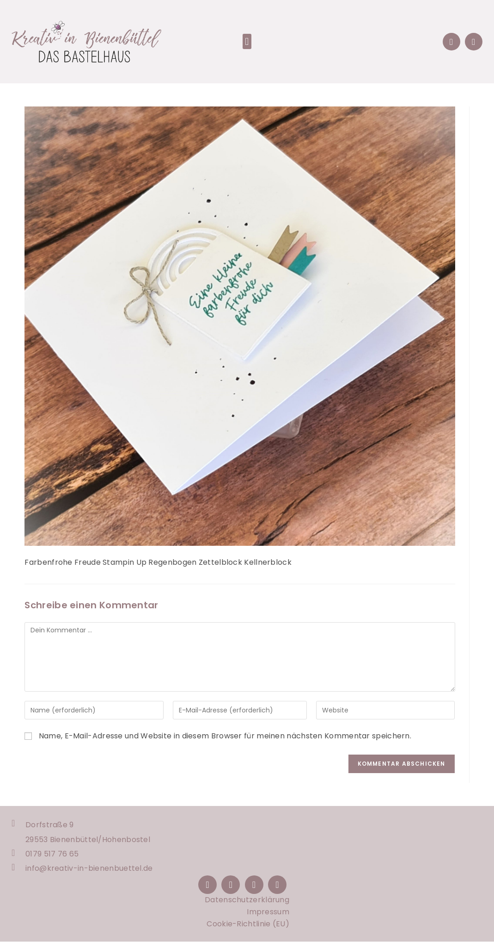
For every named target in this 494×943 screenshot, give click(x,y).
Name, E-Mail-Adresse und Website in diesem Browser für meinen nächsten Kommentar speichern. (225, 736)
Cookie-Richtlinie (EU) (248, 925)
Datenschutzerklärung (247, 901)
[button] (247, 41)
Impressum (268, 913)
